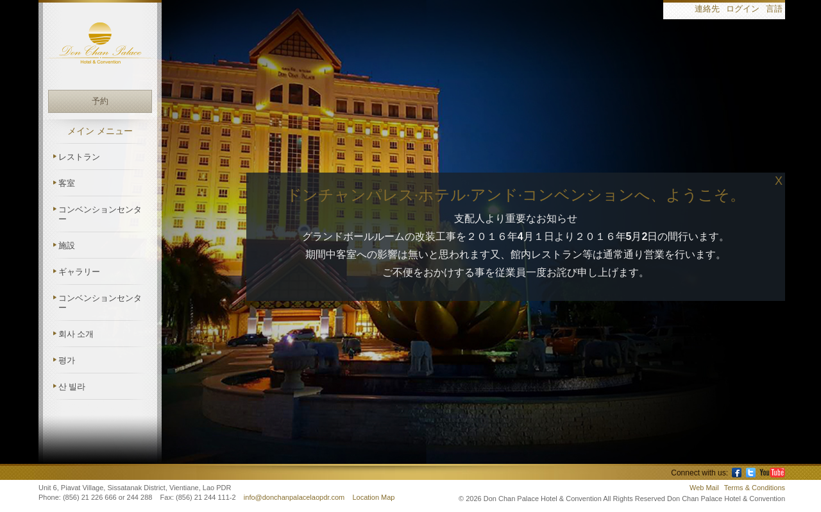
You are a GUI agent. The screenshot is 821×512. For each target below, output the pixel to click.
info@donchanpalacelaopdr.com (295, 497)
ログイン (742, 9)
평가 (66, 360)
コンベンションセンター (100, 214)
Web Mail (704, 487)
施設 (66, 245)
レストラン (79, 157)
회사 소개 (76, 334)
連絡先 (707, 9)
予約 (100, 101)
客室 (66, 183)
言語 (774, 9)
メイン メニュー (100, 131)
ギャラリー (79, 272)
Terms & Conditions (754, 487)
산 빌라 (71, 386)
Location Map (373, 497)
